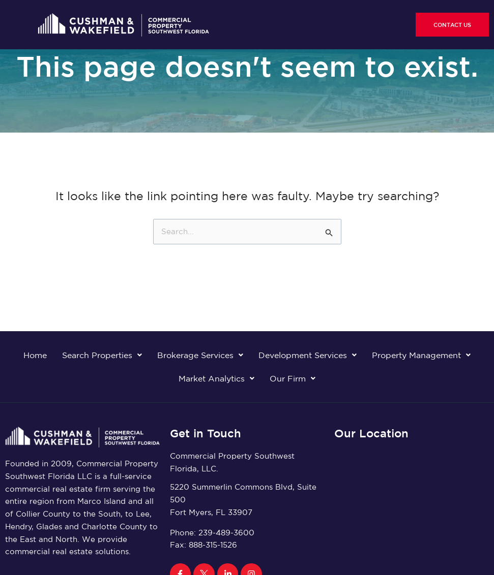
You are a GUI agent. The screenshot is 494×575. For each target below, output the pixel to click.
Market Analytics (216, 378)
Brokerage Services (200, 355)
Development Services (307, 355)
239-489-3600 (226, 532)
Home (35, 355)
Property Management (421, 355)
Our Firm (292, 378)
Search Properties (102, 355)
